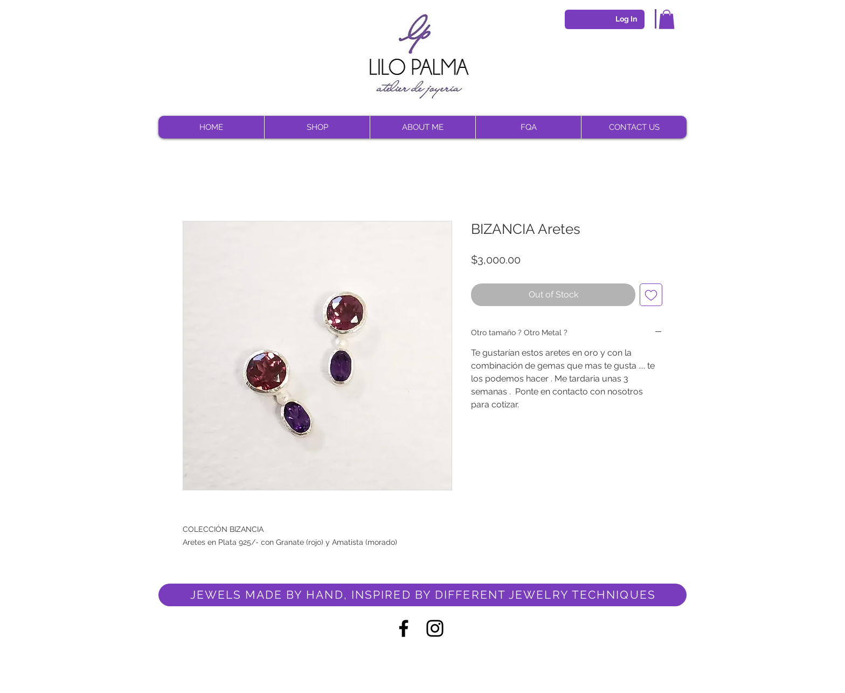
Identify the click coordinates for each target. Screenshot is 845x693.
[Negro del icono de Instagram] (435, 628)
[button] (667, 19)
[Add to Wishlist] (651, 294)
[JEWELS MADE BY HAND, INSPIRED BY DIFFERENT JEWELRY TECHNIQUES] (422, 595)
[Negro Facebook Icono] (403, 628)
